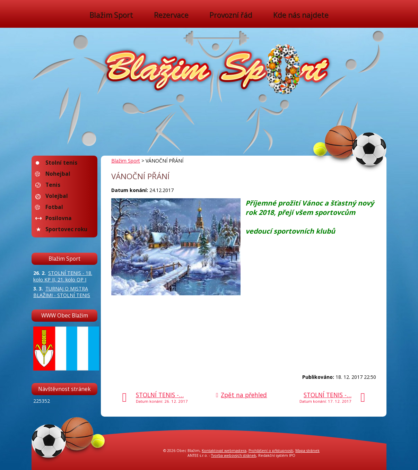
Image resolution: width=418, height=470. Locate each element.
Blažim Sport (111, 15)
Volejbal (56, 196)
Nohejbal (57, 173)
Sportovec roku (66, 229)
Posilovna (58, 218)
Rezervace (171, 15)
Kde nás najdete (301, 15)
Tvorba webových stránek (233, 455)
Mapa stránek (307, 450)
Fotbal (54, 207)
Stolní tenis (61, 162)
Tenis (52, 185)
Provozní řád (230, 15)
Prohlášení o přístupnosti (271, 450)
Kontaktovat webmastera (224, 450)
